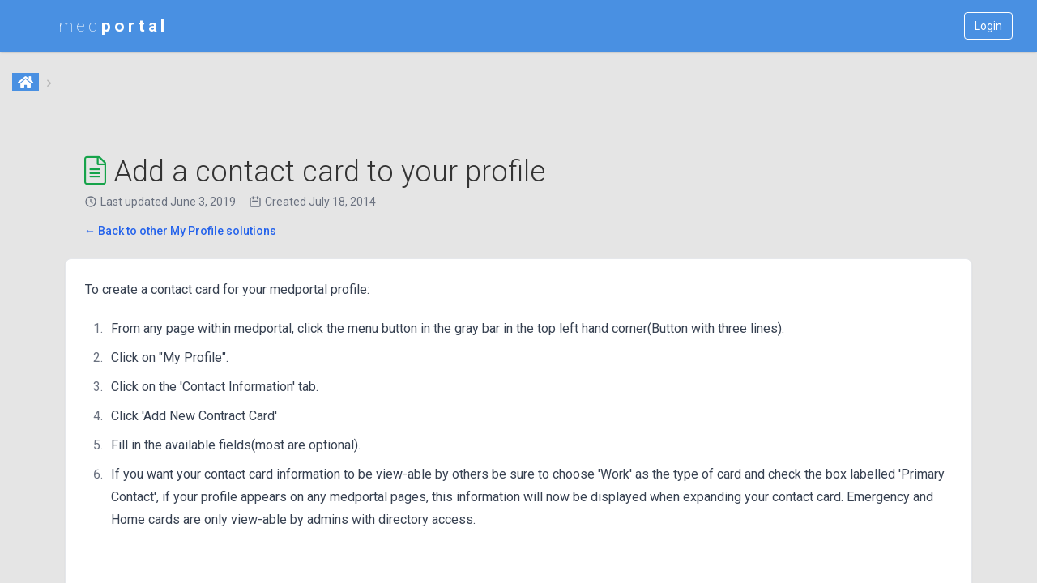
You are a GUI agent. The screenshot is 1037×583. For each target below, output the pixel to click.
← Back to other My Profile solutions (180, 230)
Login (988, 25)
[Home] (26, 83)
